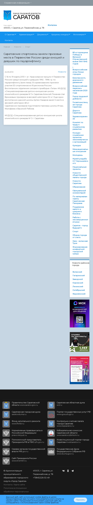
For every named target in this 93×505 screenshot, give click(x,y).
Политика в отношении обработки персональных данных (16, 491)
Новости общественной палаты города (79, 175)
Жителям (52, 25)
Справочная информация (17, 3)
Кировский (78, 283)
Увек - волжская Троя (80, 242)
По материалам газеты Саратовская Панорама (80, 199)
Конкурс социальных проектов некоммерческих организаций (80, 137)
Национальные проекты (79, 168)
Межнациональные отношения (80, 150)
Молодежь (78, 155)
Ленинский (78, 286)
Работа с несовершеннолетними (80, 219)
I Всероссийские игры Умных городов (80, 70)
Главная (7, 47)
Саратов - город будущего (80, 226)
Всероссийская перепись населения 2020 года (80, 89)
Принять (80, 500)
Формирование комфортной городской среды (80, 250)
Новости (17, 47)
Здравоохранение (80, 117)
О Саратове (10, 35)
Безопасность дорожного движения (79, 80)
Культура (77, 145)
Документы (42, 35)
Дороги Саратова (77, 111)
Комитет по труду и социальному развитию (79, 125)
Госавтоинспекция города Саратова (80, 104)
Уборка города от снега (80, 236)
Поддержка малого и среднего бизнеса (78, 210)
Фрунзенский (79, 294)
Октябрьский (79, 290)
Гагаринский (79, 275)
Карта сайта (19, 485)
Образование (79, 187)
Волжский (77, 272)
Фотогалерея (78, 35)
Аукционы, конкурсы (60, 35)
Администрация (26, 35)
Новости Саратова (77, 182)
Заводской (78, 279)
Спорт (27, 47)
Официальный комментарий (79, 192)
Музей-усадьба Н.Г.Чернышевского (80, 161)
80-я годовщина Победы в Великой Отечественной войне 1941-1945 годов (80, 58)
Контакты (9, 40)
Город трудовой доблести (80, 97)
